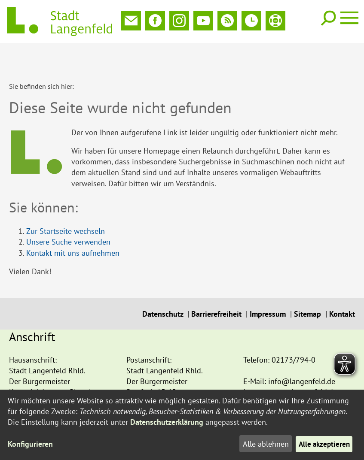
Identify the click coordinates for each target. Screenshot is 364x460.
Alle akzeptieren (322, 444)
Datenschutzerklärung (166, 422)
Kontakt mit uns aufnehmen (72, 225)
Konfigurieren (30, 444)
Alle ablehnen (262, 444)
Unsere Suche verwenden (68, 213)
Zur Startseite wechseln (65, 203)
